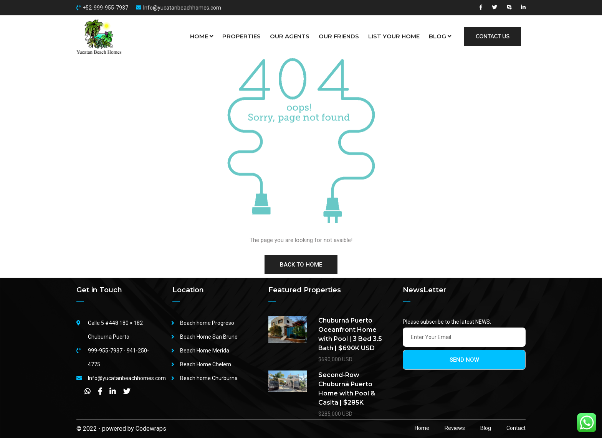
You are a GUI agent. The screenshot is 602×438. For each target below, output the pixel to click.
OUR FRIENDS (339, 36)
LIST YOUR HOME (394, 36)
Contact (516, 428)
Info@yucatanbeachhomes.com (182, 8)
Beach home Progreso (207, 323)
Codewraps (151, 428)
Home (422, 428)
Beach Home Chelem (205, 364)
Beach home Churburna (209, 378)
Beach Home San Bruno (209, 337)
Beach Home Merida (204, 350)
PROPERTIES (241, 36)
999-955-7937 (105, 350)
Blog (485, 428)
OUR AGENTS (289, 36)
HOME (201, 36)
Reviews (455, 428)
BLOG (440, 36)
